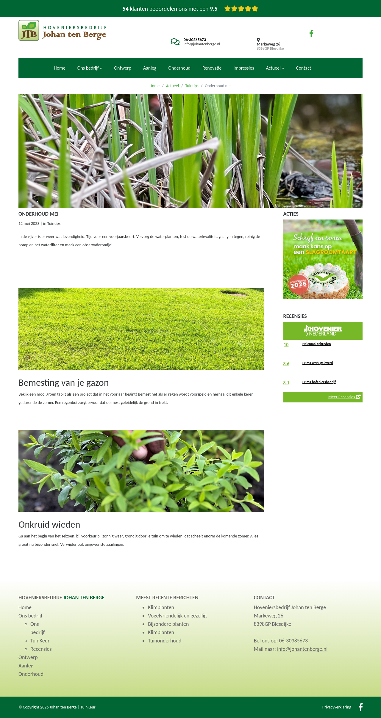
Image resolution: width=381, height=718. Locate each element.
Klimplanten (161, 607)
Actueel (172, 85)
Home (59, 68)
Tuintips (191, 85)
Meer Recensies (344, 396)
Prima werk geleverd (317, 363)
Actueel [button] (273, 68)
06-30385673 (195, 39)
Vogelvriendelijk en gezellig (177, 615)
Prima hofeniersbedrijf (319, 382)
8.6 (286, 363)
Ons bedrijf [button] (88, 68)
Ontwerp (122, 68)
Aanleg (150, 68)
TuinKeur (39, 640)
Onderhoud (179, 68)
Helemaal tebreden (316, 344)
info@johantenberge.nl (202, 44)
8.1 (286, 382)
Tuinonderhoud (164, 640)
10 (286, 344)
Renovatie (212, 68)
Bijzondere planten (168, 624)
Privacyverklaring (336, 707)
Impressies (244, 68)
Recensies (41, 649)
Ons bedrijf (30, 615)
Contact (303, 68)
